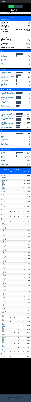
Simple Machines (20, 397)
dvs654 (2, 63)
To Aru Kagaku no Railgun (7, 92)
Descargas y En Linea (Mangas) (6, 73)
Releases (3, 75)
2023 (4, 196)
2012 (4, 351)
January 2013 (4, 348)
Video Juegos (4, 84)
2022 (4, 199)
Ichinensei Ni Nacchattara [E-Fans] (8, 99)
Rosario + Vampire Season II (7, 97)
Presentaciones (4, 77)
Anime (2, 85)
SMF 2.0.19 (10, 397)
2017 (4, 211)
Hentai (2, 79)
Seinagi (3, 1)
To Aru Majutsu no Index (7, 96)
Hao (2, 66)
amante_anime (4, 56)
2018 (4, 209)
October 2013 (4, 318)
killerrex (28, 43)
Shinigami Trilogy (5, 106)
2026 (4, 175)
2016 (4, 214)
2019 (4, 206)
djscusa (3, 54)
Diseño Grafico (4, 80)
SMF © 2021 (14, 397)
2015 (4, 216)
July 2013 (4, 329)
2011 (4, 353)
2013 (4, 221)
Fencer (2, 58)
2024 (4, 194)
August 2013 (3, 327)
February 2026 (4, 185)
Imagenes (3, 103)
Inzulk (2, 55)
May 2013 (4, 335)
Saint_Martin (4, 59)
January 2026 (4, 189)
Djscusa (13, 398)
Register (18, 6)
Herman (3, 64)
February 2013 (4, 344)
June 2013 (4, 332)
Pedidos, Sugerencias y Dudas (8, 76)
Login (11, 6)
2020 (4, 204)
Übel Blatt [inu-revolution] (7, 127)
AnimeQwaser (4, 139)
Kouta (2, 136)
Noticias (3, 81)
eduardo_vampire (5, 161)
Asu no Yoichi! (4, 101)
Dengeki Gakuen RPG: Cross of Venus (7, 94)
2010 (4, 356)
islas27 (2, 62)
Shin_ (2, 60)
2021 (4, 201)
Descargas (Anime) (5, 83)
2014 (4, 219)
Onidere (3, 102)
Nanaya (3, 160)
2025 (4, 191)
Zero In (2, 105)
